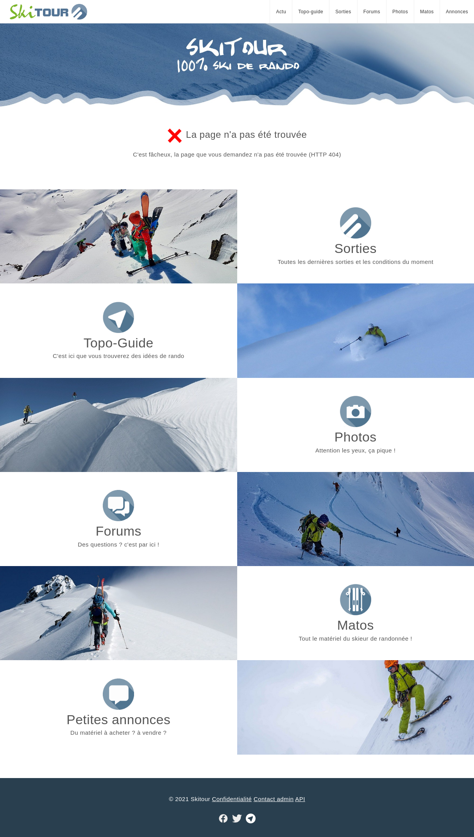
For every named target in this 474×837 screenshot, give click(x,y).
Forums (371, 11)
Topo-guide (310, 11)
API (300, 799)
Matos (427, 11)
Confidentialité (232, 799)
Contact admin (274, 799)
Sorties (343, 11)
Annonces (457, 11)
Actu (281, 11)
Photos (400, 11)
